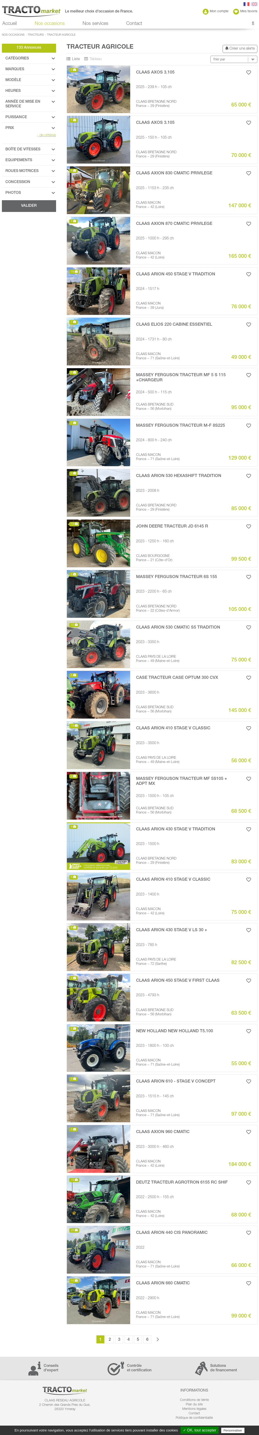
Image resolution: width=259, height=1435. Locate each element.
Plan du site (194, 1404)
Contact (134, 24)
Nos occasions (50, 24)
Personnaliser (233, 1430)
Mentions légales (194, 1409)
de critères (46, 135)
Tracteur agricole (61, 35)
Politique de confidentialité (194, 1418)
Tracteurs (36, 35)
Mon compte (216, 12)
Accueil (9, 24)
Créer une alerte (240, 48)
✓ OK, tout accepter (199, 1430)
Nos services (95, 24)
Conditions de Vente (194, 1400)
